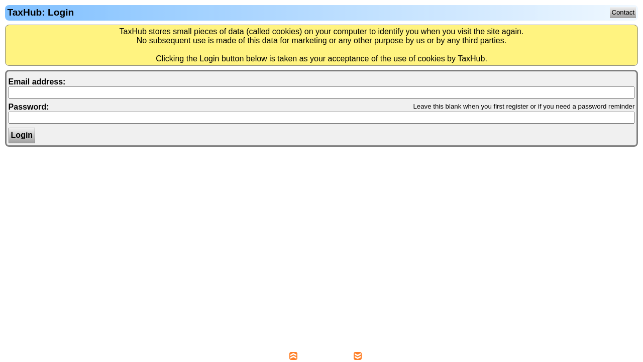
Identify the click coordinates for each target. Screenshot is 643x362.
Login (22, 135)
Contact (622, 12)
